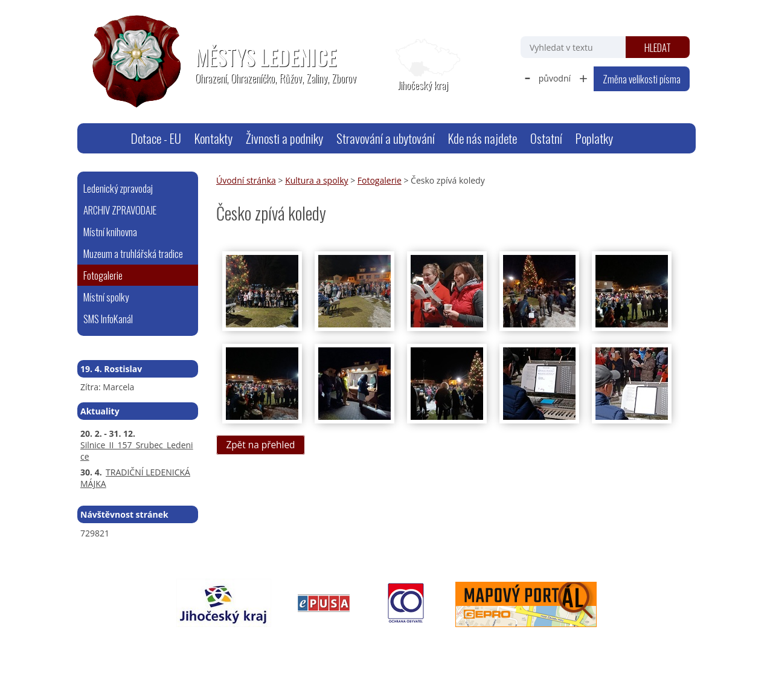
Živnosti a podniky (284, 138)
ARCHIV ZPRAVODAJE (119, 209)
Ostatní (546, 138)
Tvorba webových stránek (559, 643)
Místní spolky (106, 296)
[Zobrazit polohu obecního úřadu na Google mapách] (423, 65)
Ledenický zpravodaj (118, 188)
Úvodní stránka (109, 138)
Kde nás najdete (482, 138)
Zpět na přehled (260, 445)
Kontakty (213, 138)
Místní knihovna (110, 231)
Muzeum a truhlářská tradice (133, 253)
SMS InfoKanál (108, 318)
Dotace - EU (156, 138)
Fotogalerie (380, 180)
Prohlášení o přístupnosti (355, 643)
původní (555, 78)
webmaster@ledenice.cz (194, 643)
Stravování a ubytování (385, 138)
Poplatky (594, 138)
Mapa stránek (274, 643)
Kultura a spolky (316, 180)
